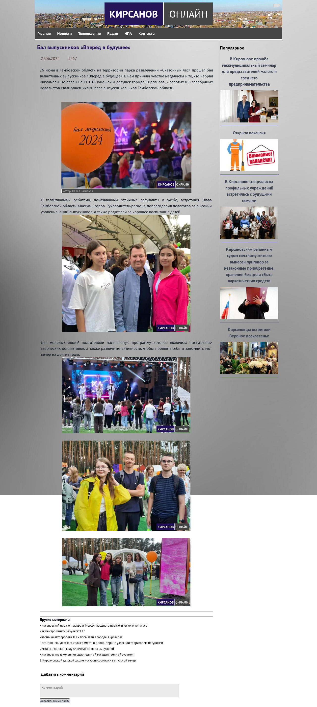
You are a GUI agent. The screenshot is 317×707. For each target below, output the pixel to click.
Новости (64, 33)
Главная (44, 33)
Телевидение (89, 33)
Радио (112, 33)
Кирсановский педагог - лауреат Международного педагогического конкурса (93, 625)
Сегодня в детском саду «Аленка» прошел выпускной (77, 649)
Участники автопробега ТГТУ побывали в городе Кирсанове (81, 637)
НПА (128, 33)
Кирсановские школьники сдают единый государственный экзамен (86, 654)
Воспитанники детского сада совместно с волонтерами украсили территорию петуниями (101, 643)
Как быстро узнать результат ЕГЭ (62, 631)
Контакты (146, 33)
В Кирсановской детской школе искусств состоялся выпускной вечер (88, 660)
